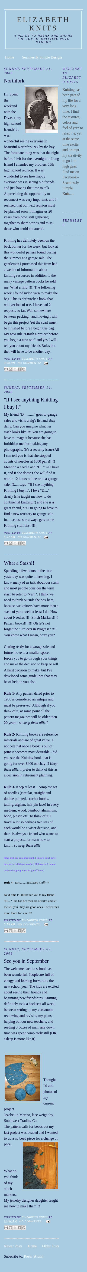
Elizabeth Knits (43, 24)
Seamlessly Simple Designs (42, 57)
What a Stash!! (19, 563)
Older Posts (50, 1246)
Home (9, 57)
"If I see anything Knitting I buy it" (31, 403)
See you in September (26, 961)
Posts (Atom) (33, 1256)
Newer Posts (13, 1246)
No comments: (30, 363)
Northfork (14, 81)
